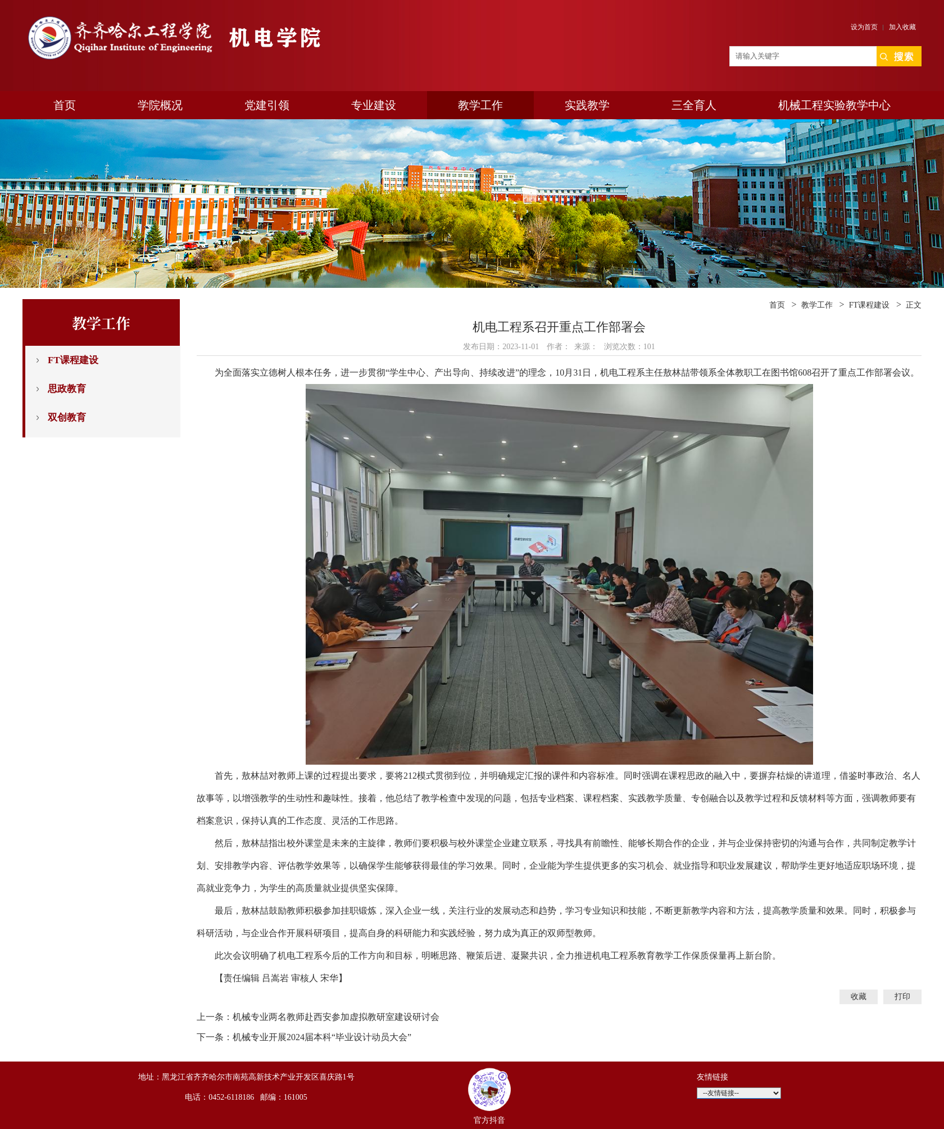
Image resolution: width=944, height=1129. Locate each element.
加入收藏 (902, 27)
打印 (902, 996)
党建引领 (266, 105)
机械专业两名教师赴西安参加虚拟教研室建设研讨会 (336, 1017)
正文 (914, 305)
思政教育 (67, 388)
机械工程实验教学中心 (834, 105)
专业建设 (373, 105)
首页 (64, 105)
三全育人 (693, 105)
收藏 (858, 996)
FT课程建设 (73, 360)
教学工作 (480, 105)
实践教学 (587, 105)
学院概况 (160, 105)
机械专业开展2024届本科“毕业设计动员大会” (322, 1037)
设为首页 (864, 27)
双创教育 (67, 417)
